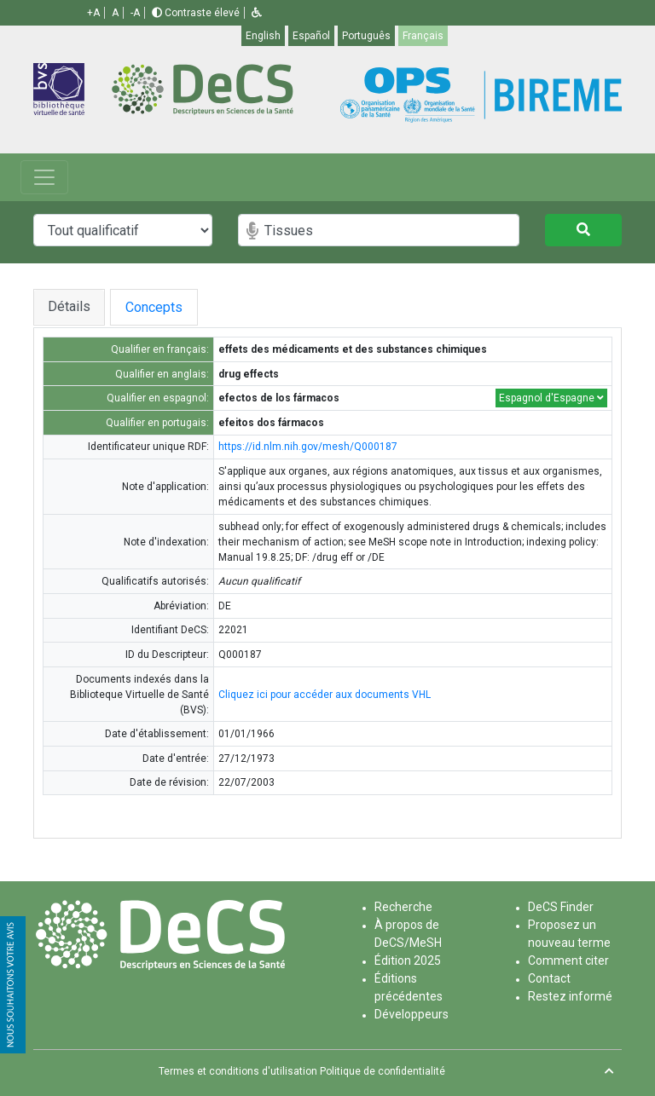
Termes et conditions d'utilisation (238, 1071)
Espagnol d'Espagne (551, 398)
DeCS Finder (561, 907)
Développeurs (411, 1014)
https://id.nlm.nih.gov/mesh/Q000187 (307, 447)
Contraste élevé (196, 13)
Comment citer (568, 960)
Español (311, 36)
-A (135, 13)
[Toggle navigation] (44, 177)
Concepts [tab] (171, 307)
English (263, 36)
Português (366, 36)
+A (93, 13)
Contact (549, 978)
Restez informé (570, 996)
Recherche (403, 907)
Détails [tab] (69, 306)
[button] (256, 13)
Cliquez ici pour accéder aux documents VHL (324, 695)
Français (423, 36)
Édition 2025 (407, 960)
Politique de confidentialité (382, 1071)
